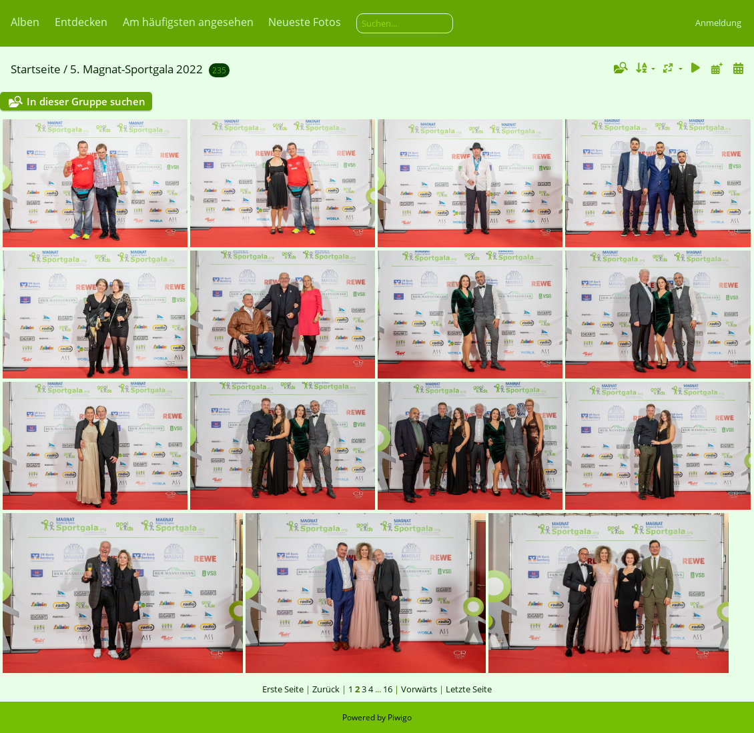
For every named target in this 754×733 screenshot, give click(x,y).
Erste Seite (283, 689)
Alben (25, 22)
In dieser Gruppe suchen (86, 101)
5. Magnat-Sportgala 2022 (136, 69)
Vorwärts (419, 689)
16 (387, 689)
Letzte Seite (469, 689)
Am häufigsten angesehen (188, 22)
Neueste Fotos (304, 22)
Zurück (326, 689)
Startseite (36, 69)
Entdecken (81, 22)
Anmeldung (718, 23)
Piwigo (400, 717)
